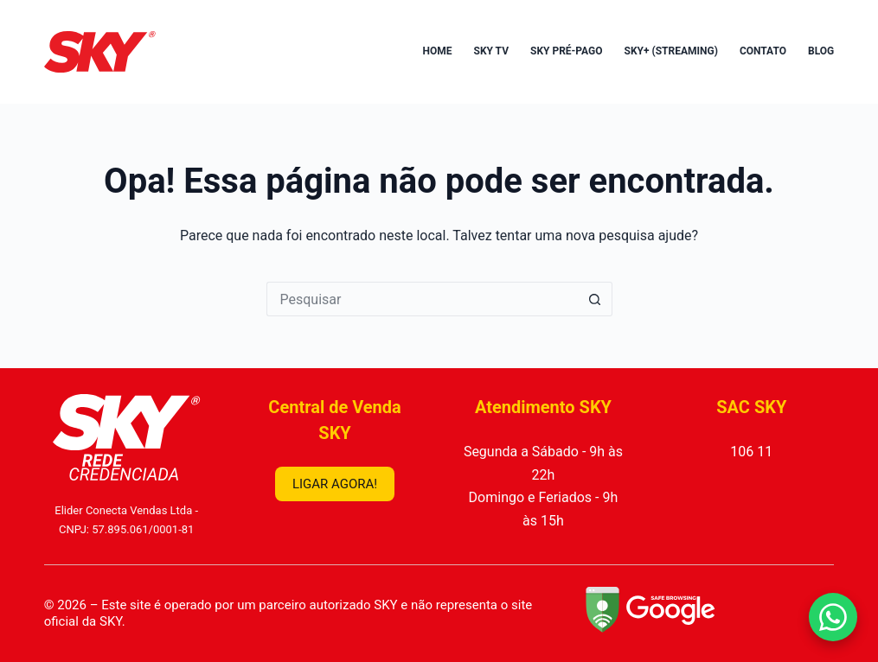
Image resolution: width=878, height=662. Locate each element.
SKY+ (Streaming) (671, 51)
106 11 (751, 451)
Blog (821, 51)
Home (437, 51)
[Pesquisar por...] (422, 299)
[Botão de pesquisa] (595, 299)
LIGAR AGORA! (334, 484)
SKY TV (491, 51)
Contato (763, 51)
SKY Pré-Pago (566, 51)
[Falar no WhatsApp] (833, 617)
